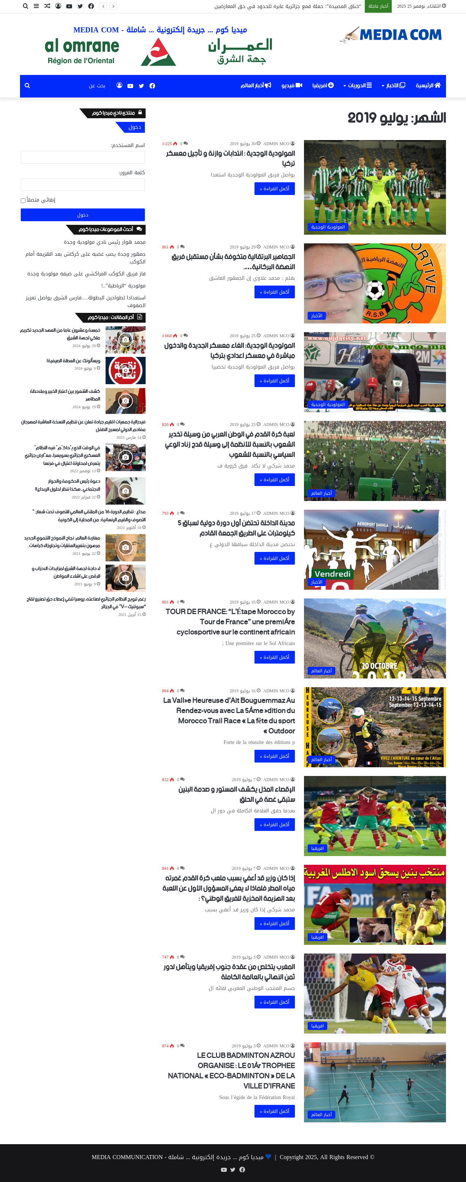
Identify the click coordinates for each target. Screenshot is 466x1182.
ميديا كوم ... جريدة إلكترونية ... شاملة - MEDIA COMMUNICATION (178, 1157)
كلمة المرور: (132, 173)
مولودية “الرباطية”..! (123, 286)
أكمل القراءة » (275, 188)
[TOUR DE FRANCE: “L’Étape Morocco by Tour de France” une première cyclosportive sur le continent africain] (375, 638)
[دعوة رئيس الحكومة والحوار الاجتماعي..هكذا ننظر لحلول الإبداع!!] (126, 491)
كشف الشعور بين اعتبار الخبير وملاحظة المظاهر (65, 396)
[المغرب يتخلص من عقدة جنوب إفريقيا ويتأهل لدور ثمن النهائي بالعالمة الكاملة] (375, 994)
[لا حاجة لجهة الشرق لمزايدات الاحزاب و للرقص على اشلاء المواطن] (126, 578)
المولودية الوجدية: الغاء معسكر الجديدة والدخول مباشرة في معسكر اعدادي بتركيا (229, 351)
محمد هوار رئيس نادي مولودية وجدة (105, 242)
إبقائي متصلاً (41, 200)
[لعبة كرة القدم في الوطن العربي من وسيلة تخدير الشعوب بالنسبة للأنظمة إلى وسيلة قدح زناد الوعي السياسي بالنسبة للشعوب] (375, 461)
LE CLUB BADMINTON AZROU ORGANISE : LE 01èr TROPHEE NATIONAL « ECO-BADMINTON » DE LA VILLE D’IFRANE (231, 1071)
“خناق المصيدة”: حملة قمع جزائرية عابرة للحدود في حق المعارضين (287, 6)
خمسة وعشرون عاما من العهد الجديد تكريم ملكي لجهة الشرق (60, 335)
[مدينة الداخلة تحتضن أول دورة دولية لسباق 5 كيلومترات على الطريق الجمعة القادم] (375, 550)
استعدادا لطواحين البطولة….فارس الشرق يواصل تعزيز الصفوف (86, 301)
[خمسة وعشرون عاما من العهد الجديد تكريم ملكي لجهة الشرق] (126, 340)
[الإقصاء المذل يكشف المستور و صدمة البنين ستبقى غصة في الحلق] (375, 816)
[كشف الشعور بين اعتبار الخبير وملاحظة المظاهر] (126, 401)
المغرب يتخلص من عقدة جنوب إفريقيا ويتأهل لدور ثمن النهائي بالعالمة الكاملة (229, 972)
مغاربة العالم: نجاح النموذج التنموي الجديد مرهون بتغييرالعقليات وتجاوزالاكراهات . (62, 542)
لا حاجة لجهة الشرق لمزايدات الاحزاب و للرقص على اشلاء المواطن (66, 573)
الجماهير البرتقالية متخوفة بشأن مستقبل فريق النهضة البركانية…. (233, 262)
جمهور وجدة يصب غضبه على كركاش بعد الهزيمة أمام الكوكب (85, 258)
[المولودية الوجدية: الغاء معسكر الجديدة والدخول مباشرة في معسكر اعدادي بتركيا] (375, 372)
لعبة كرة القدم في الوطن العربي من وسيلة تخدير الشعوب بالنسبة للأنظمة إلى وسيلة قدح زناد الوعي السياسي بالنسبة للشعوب (230, 444)
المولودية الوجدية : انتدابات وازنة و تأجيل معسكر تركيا (230, 158)
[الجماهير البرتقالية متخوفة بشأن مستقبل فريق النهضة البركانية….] (375, 283)
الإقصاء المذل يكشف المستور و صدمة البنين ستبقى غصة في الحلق (236, 794)
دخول (82, 214)
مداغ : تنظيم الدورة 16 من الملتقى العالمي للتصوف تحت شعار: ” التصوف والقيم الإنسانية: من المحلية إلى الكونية (89, 516)
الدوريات (360, 85)
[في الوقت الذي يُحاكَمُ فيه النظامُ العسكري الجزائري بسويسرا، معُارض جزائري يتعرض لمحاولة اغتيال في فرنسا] (126, 457)
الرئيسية (428, 85)
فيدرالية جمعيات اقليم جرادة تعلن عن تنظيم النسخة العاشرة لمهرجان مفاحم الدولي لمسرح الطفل (83, 426)
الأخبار (395, 85)
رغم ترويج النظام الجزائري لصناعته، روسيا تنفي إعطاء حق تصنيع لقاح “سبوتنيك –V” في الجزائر (86, 603)
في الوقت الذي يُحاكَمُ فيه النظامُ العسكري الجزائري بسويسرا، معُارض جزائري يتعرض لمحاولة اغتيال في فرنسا (62, 456)
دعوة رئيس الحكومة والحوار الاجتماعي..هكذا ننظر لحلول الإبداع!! (67, 485)
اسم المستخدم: (128, 145)
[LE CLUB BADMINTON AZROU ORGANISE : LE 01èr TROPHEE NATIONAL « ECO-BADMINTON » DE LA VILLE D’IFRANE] (375, 1082)
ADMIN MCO (276, 144)
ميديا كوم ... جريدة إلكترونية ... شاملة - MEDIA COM (160, 30)
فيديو (291, 85)
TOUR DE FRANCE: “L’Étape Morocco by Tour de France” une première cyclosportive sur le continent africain (230, 622)
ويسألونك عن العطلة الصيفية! (73, 361)
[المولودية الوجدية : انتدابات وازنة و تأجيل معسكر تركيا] (375, 187)
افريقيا (323, 85)
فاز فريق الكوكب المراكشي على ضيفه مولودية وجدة (86, 274)
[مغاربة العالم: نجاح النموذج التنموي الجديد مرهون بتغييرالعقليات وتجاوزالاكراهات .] (126, 547)
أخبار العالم (256, 85)
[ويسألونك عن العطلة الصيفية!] (126, 370)
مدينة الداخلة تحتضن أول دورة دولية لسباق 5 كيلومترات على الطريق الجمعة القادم (236, 528)
